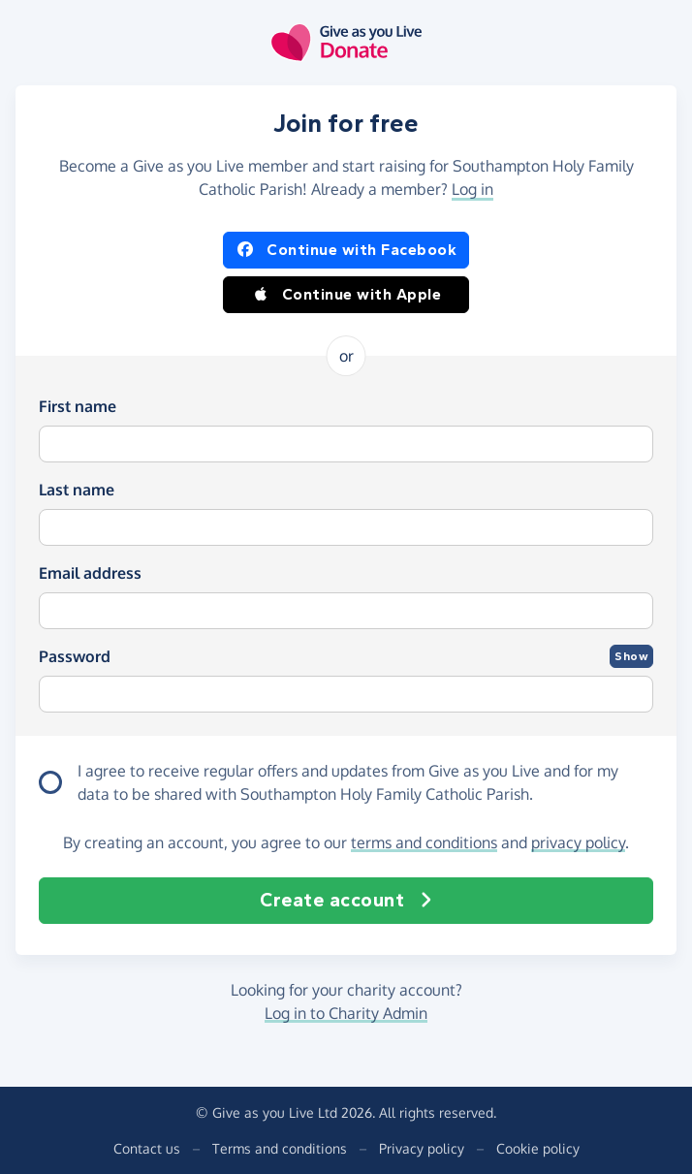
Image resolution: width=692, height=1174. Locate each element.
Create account (346, 900)
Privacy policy (421, 1148)
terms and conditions (424, 842)
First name (77, 406)
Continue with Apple (346, 294)
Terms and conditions (279, 1148)
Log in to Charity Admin (346, 1013)
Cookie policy (538, 1148)
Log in (472, 189)
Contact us (146, 1148)
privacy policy (578, 842)
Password (74, 656)
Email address (90, 573)
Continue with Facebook (346, 250)
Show (631, 656)
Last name (76, 489)
